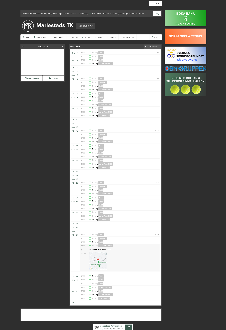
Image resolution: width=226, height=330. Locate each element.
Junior (86, 37)
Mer (156, 37)
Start (26, 37)
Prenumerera (32, 78)
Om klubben (127, 37)
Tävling (112, 37)
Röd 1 (101, 93)
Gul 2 (101, 52)
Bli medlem (40, 37)
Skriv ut (53, 78)
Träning (73, 37)
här (89, 13)
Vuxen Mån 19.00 (105, 90)
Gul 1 (101, 56)
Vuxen (99, 37)
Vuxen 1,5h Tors (105, 104)
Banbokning (57, 37)
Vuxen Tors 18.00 (105, 64)
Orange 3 (102, 82)
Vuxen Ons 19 (104, 116)
